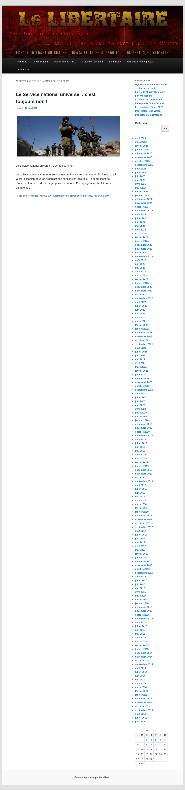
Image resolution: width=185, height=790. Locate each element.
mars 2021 (141, 366)
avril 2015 (140, 637)
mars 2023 (141, 275)
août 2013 (140, 714)
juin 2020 (140, 401)
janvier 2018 (142, 511)
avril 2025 (140, 183)
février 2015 (141, 645)
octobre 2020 (142, 386)
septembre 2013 (144, 710)
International (114, 61)
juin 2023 (140, 264)
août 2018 (140, 485)
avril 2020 (140, 409)
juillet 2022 (141, 305)
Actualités (22, 61)
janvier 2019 (142, 466)
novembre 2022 (143, 290)
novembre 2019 (143, 427)
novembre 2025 (143, 157)
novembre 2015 (143, 611)
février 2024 (141, 237)
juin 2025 (140, 176)
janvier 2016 (142, 603)
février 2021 (141, 370)
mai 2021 (140, 359)
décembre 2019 (143, 424)
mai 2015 (140, 633)
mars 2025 (141, 187)
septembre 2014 (144, 664)
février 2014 (141, 691)
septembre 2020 (144, 389)
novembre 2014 (143, 656)
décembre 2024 (143, 199)
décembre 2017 (143, 515)
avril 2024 (140, 229)
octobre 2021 (142, 340)
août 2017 (140, 531)
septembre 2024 (144, 210)
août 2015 (140, 622)
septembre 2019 (144, 435)
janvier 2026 (142, 149)
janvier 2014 (142, 694)
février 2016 (141, 599)
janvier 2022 (142, 328)
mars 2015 (141, 641)
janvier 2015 (142, 649)
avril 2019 (140, 454)
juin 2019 (140, 447)
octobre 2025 (142, 161)
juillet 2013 (141, 717)
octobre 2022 (142, 294)
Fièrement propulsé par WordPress (92, 777)
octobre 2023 (142, 252)
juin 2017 (140, 538)
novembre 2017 (143, 519)
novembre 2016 (143, 565)
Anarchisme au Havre (64, 61)
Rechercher (141, 123)
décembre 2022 (143, 287)
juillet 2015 (141, 626)
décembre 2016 (143, 561)
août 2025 (140, 168)
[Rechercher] (165, 128)
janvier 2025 (142, 195)
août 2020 (140, 393)
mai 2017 (140, 542)
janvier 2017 (142, 557)
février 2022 (141, 325)
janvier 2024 (142, 241)
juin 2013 (140, 721)
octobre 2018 (142, 477)
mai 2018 (140, 496)
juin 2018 (140, 492)
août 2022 (140, 302)
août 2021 (140, 348)
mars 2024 (141, 233)
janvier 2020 (142, 420)
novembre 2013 (143, 702)
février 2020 (141, 416)
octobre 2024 (142, 206)
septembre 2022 (144, 298)
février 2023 (141, 279)
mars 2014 (141, 687)
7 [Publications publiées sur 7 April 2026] (142, 744)
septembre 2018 (144, 481)
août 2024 (140, 214)
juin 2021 (140, 355)
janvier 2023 (142, 283)
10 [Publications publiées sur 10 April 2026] (156, 744)
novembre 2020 (143, 382)
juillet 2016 (141, 580)
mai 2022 (140, 313)
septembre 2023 (144, 256)
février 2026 (141, 145)
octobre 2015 (142, 614)
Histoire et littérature (92, 61)
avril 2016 (140, 592)
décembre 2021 (143, 332)
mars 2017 (141, 550)
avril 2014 (140, 683)
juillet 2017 (141, 534)
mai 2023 (140, 267)
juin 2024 (140, 222)
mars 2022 (141, 321)
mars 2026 (141, 142)
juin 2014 (140, 675)
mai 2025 (140, 180)
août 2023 (140, 260)
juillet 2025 (141, 172)
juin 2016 (140, 584)
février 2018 (141, 508)
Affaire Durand (40, 61)
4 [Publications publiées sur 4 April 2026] (160, 740)
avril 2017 (140, 546)
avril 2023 (140, 271)
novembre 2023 (143, 248)
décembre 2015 (143, 607)
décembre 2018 (143, 470)
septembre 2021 (144, 344)
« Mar (141, 763)
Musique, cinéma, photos (140, 61)
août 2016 (140, 576)
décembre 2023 (143, 244)
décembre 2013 (143, 698)
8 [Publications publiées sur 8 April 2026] (146, 744)
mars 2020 (141, 412)
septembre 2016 (144, 572)
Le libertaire (23, 69)
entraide (97, 196)
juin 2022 (140, 309)
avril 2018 (140, 500)
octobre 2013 (142, 706)
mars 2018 (141, 504)
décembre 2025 (143, 153)
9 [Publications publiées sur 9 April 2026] (151, 744)
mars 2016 (141, 595)
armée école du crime (81, 196)
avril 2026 (140, 138)
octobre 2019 (142, 431)
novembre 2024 (143, 203)
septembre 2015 (144, 618)
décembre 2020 (143, 378)
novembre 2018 (143, 473)
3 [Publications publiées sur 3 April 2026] (155, 740)
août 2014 (140, 668)
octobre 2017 (142, 523)
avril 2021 (140, 363)
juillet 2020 (141, 397)
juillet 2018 (141, 489)
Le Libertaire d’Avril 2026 (149, 107)
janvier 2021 (142, 374)
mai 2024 (140, 226)
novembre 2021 (143, 336)
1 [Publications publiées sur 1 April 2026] (146, 740)
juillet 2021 (141, 351)
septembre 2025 (144, 165)
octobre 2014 (142, 660)
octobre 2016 (142, 569)
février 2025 (141, 191)
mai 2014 (140, 679)
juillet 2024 (141, 218)
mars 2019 (141, 458)
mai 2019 (140, 450)
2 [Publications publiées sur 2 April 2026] (151, 740)
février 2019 (141, 462)
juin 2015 (140, 630)
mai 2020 (140, 405)
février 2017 (141, 553)
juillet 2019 (141, 443)
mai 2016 (140, 588)
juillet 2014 (141, 672)
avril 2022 (140, 317)
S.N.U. (106, 196)
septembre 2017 (144, 527)
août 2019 (140, 439)
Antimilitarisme (61, 196)
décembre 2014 (143, 653)
